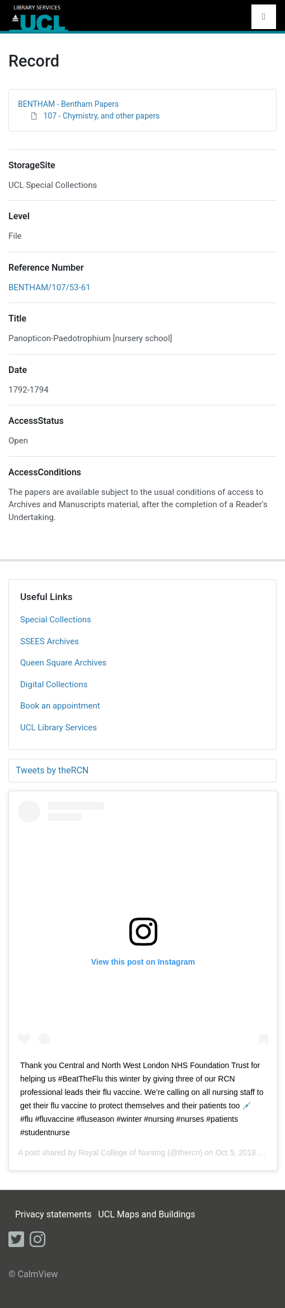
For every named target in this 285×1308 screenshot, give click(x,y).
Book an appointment (60, 706)
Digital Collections (54, 684)
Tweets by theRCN (52, 770)
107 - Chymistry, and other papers (101, 115)
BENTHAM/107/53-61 (49, 287)
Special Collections (55, 620)
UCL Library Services (58, 728)
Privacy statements (53, 1214)
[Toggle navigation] (263, 16)
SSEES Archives (49, 641)
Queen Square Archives (63, 663)
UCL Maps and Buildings (146, 1214)
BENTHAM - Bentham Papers (68, 104)
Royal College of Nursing (121, 1152)
